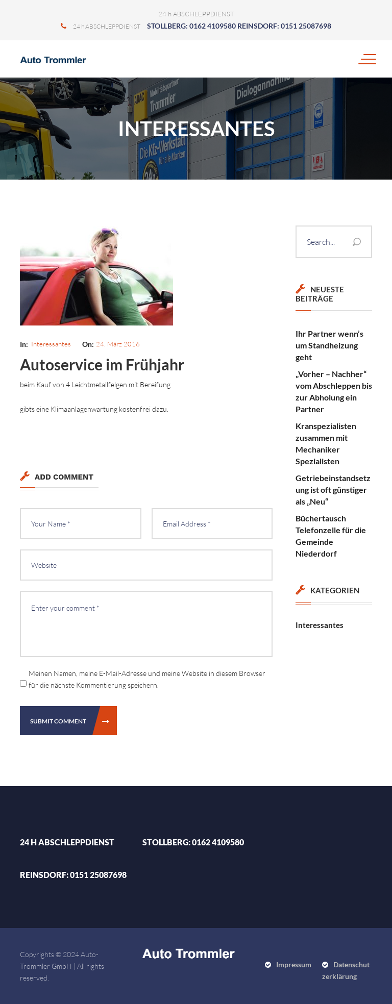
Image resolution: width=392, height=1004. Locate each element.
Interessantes (51, 344)
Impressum (293, 964)
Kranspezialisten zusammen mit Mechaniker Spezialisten (326, 443)
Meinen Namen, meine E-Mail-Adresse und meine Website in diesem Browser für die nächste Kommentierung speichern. (147, 679)
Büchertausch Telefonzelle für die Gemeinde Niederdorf (331, 535)
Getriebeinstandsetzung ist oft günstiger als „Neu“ (333, 489)
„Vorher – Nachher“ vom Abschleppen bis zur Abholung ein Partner (334, 391)
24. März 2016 (118, 344)
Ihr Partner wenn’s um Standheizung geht (329, 345)
